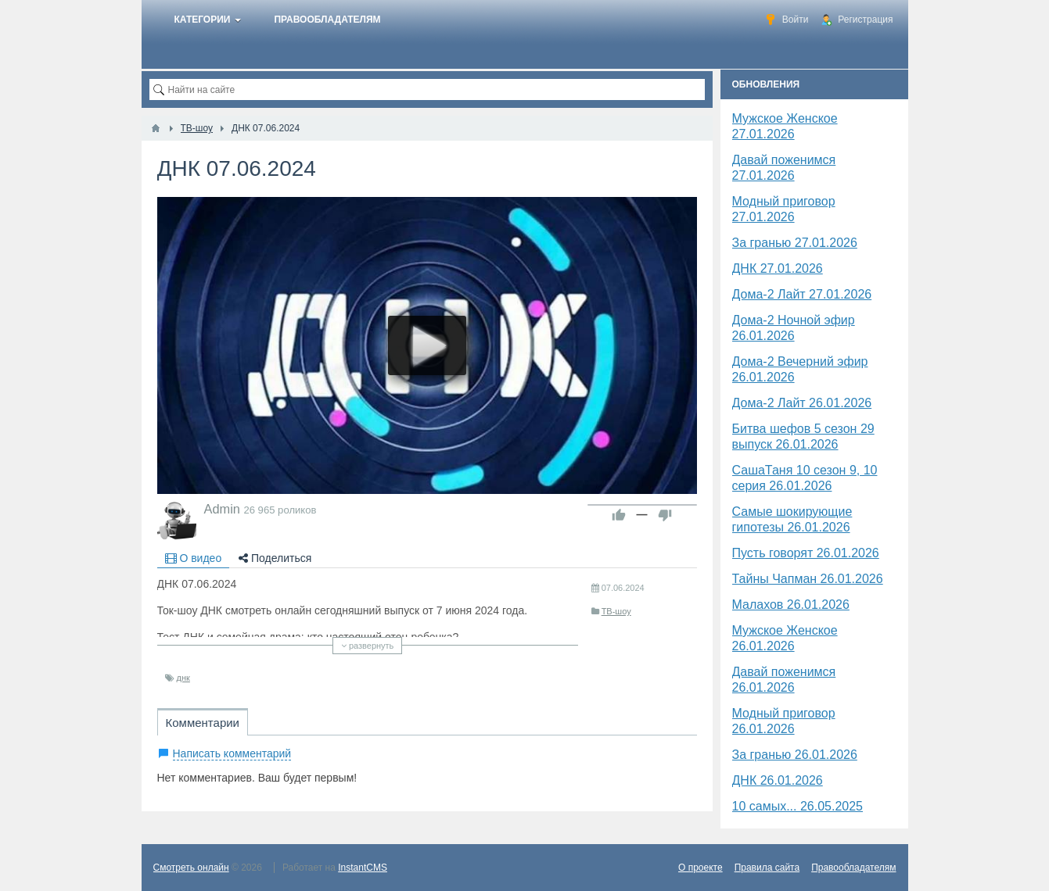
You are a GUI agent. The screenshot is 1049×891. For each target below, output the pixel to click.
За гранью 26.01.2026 (794, 754)
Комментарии (202, 722)
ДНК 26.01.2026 (777, 780)
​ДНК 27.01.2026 (777, 268)
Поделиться (275, 558)
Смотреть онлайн (191, 867)
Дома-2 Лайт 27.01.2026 (802, 294)
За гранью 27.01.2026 (794, 242)
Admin (222, 509)
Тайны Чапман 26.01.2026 (807, 578)
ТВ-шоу (616, 611)
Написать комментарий (232, 753)
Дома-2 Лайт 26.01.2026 (802, 403)
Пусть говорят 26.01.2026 (805, 553)
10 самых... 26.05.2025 (798, 806)
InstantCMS (362, 867)
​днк (183, 677)
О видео (193, 558)
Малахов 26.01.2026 (791, 604)
